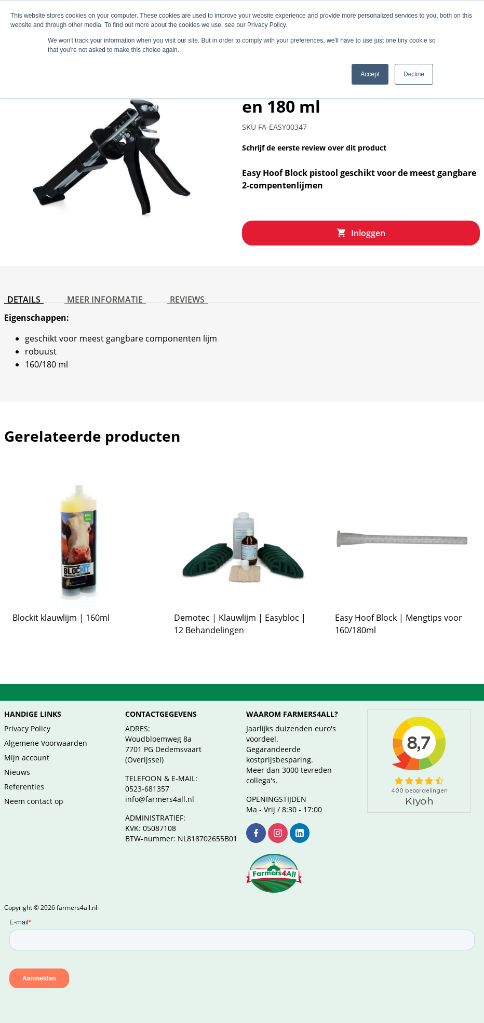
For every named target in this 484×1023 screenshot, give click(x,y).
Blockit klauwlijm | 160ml (61, 617)
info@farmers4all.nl (159, 799)
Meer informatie (96, 293)
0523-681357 (147, 789)
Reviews (172, 293)
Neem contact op (33, 801)
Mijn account (26, 757)
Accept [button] (370, 74)
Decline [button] (414, 74)
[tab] (20, 295)
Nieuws (17, 772)
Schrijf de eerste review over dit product (314, 148)
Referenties (24, 787)
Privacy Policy (27, 728)
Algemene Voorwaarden (45, 743)
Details (20, 293)
